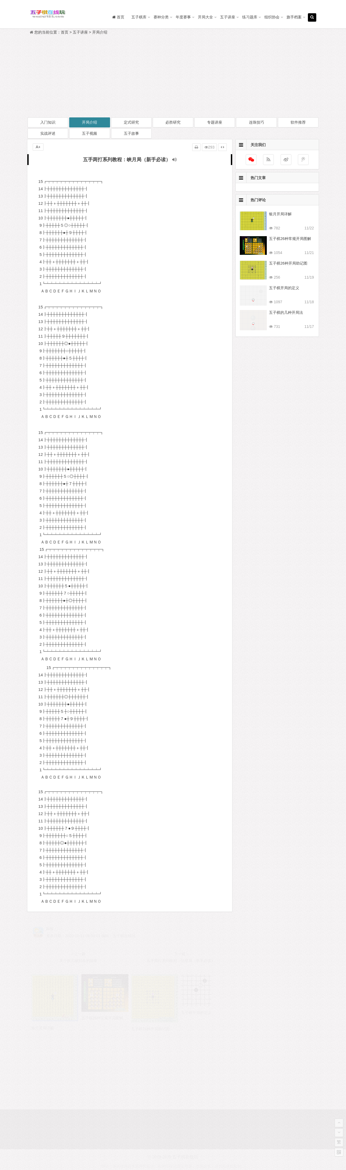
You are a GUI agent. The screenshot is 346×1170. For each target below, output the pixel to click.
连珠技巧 (256, 122)
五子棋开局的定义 (284, 288)
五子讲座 (227, 17)
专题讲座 (214, 122)
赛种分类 (161, 17)
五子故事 (131, 133)
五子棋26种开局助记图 (288, 263)
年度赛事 (183, 17)
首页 (64, 32)
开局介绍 (99, 32)
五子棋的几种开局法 (286, 312)
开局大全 (205, 17)
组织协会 (272, 17)
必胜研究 (173, 122)
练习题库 (249, 17)
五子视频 (89, 133)
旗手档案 (294, 17)
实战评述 (47, 133)
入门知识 (47, 122)
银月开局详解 (280, 214)
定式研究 (131, 122)
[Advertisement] (173, 76)
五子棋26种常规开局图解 (290, 238)
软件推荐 (298, 122)
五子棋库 (139, 17)
